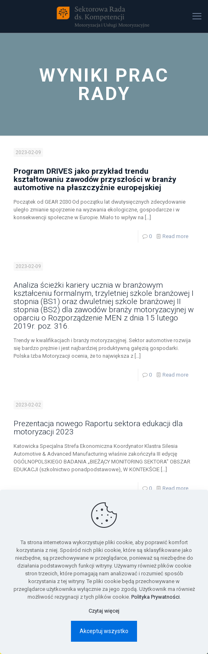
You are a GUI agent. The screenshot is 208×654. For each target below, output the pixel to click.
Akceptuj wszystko (104, 631)
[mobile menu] (197, 16)
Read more (175, 236)
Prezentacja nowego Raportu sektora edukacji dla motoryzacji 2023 (98, 427)
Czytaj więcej (104, 611)
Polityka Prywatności (155, 597)
